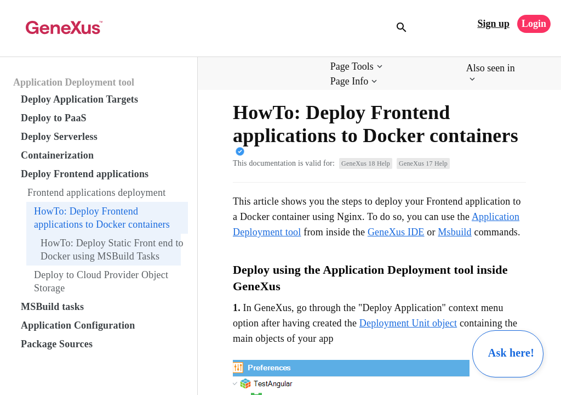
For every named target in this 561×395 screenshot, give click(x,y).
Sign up (493, 23)
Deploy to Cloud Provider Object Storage (101, 281)
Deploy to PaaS (54, 117)
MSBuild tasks (52, 306)
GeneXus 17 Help (423, 163)
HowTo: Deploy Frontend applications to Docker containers (102, 218)
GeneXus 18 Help (365, 163)
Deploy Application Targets (79, 99)
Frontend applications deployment (96, 192)
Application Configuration (78, 325)
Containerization (57, 155)
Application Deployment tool (73, 82)
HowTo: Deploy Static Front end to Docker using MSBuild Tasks (112, 250)
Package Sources (57, 343)
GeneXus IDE (396, 232)
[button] (357, 66)
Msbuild (454, 232)
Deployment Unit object (408, 323)
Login (534, 23)
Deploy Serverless (59, 136)
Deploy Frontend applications (84, 173)
